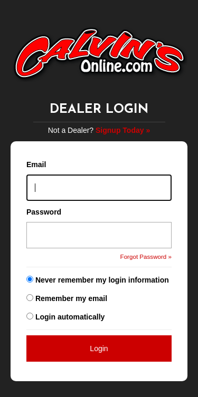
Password (43, 212)
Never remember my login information (102, 280)
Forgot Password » (146, 256)
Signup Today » (123, 130)
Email (36, 164)
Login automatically (71, 317)
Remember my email (71, 298)
